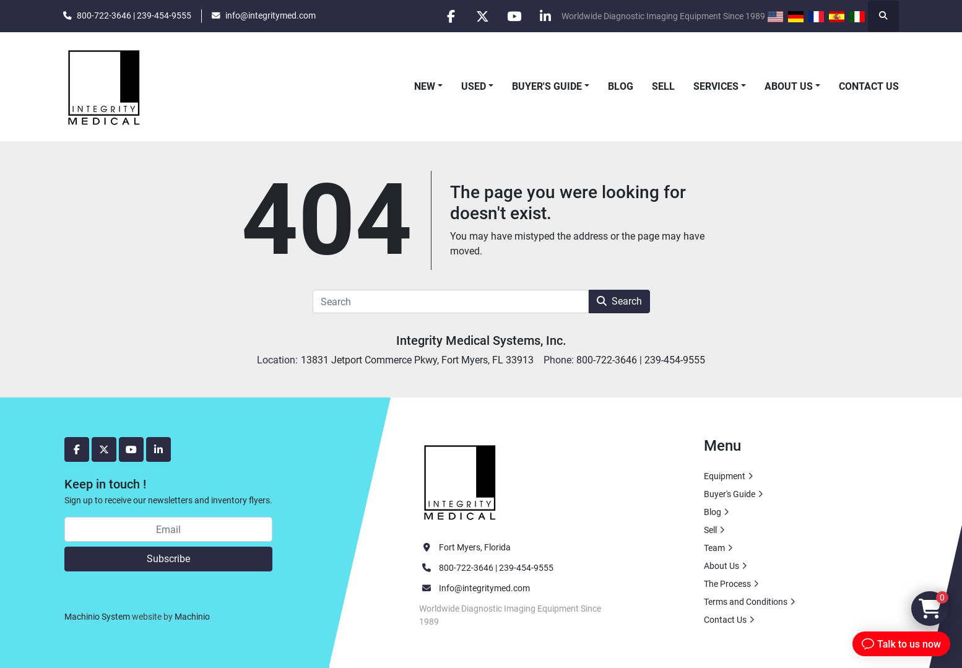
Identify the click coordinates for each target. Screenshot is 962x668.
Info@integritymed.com (484, 588)
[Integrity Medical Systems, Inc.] (460, 481)
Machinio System (97, 617)
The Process (727, 584)
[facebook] (450, 16)
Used (473, 86)
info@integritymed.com (270, 15)
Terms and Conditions (745, 602)
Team (714, 548)
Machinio (192, 617)
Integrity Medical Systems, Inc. (481, 340)
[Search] (451, 301)
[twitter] (482, 16)
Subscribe (168, 559)
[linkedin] (545, 16)
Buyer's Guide (547, 86)
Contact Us (869, 86)
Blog (620, 86)
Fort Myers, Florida (475, 547)
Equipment (724, 476)
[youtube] (513, 16)
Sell (663, 86)
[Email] (168, 529)
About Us (789, 86)
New (424, 86)
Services (716, 86)
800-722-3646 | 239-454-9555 (134, 15)
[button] (428, 86)
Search (619, 301)
